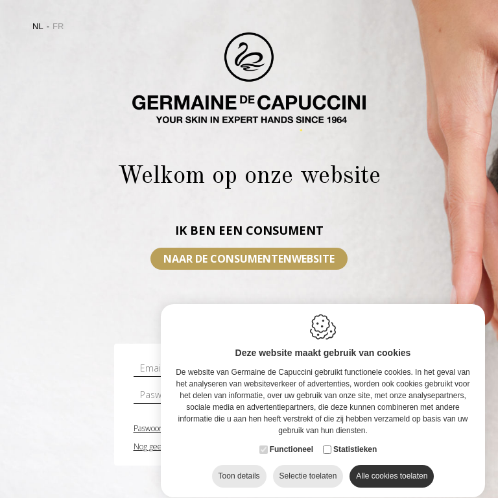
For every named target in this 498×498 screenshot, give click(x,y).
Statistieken (355, 451)
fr (58, 26)
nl (37, 26)
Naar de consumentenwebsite (249, 259)
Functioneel (291, 451)
